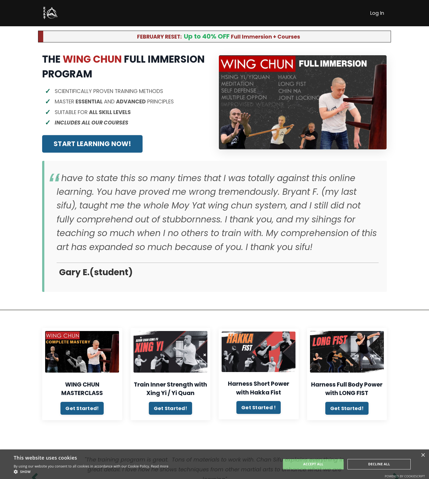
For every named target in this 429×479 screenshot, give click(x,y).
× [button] (423, 455)
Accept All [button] (313, 464)
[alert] (214, 464)
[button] (91, 472)
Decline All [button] (379, 464)
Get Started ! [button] (258, 410)
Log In (377, 13)
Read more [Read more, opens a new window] (160, 466)
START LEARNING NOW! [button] (92, 146)
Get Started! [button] (82, 410)
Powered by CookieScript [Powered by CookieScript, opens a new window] (405, 476)
